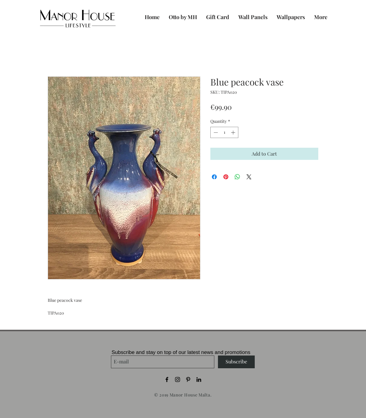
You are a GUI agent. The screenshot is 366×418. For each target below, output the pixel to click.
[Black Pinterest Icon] (188, 379)
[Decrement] (215, 132)
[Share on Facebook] (214, 176)
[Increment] (233, 132)
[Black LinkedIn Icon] (198, 379)
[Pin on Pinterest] (226, 176)
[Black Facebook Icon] (167, 379)
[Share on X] (249, 176)
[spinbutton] (224, 132)
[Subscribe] (236, 362)
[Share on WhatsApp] (237, 176)
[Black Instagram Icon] (177, 379)
